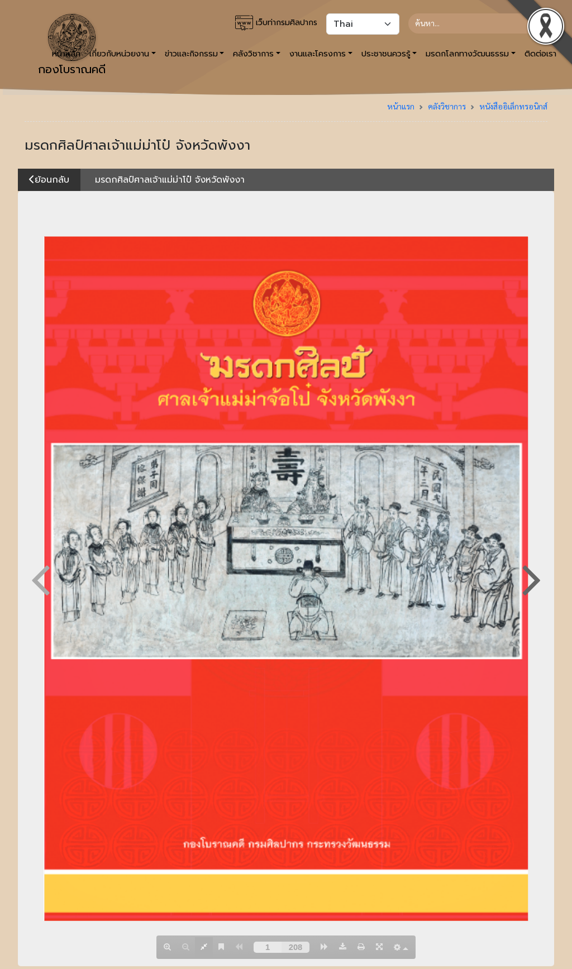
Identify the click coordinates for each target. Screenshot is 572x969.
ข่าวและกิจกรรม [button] (191, 53)
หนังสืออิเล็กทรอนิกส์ (513, 106)
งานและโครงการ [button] (317, 53)
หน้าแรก (400, 106)
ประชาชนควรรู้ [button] (386, 53)
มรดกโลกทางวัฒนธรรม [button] (467, 53)
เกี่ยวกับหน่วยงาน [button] (119, 53)
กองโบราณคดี (72, 46)
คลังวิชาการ (447, 106)
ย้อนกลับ (49, 180)
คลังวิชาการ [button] (253, 53)
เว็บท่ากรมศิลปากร (276, 23)
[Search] (473, 23)
